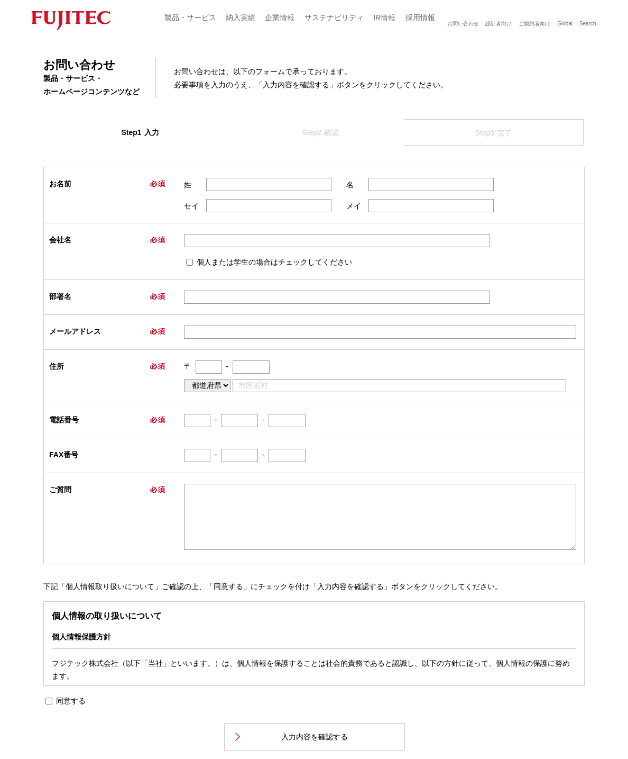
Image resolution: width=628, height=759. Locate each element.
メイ (353, 206)
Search (587, 23)
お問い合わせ (463, 23)
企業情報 (279, 17)
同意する (71, 701)
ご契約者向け (534, 23)
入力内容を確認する (314, 737)
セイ (191, 206)
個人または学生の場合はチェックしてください (274, 262)
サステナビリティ (334, 17)
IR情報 (384, 17)
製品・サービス (190, 17)
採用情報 (420, 17)
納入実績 (240, 17)
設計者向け (498, 23)
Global (564, 23)
